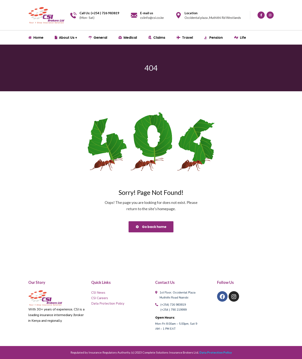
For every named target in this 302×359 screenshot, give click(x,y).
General (98, 37)
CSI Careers (99, 298)
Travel (185, 37)
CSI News (98, 293)
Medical (127, 37)
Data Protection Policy (107, 303)
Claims (156, 37)
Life (240, 37)
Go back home (151, 227)
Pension (213, 37)
